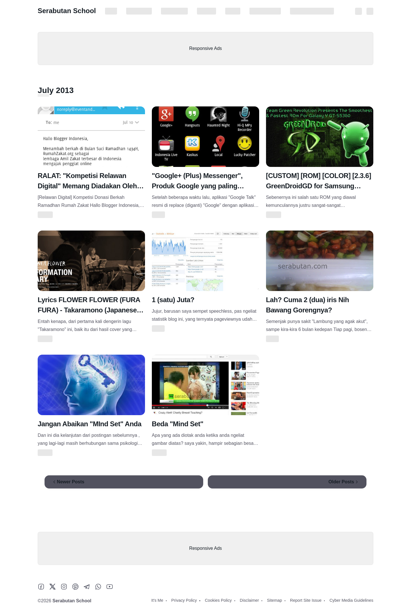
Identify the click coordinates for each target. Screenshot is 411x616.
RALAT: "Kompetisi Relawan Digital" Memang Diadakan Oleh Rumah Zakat (87, 186)
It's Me (111, 11)
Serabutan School (67, 11)
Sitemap (232, 11)
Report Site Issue (265, 11)
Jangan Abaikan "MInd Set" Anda (89, 424)
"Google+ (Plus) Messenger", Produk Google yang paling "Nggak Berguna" (197, 186)
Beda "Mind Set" (178, 424)
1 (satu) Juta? (173, 300)
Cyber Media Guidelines (312, 11)
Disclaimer (206, 11)
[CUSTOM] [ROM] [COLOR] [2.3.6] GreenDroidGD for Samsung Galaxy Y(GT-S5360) (318, 186)
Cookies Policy (174, 11)
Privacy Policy (139, 11)
